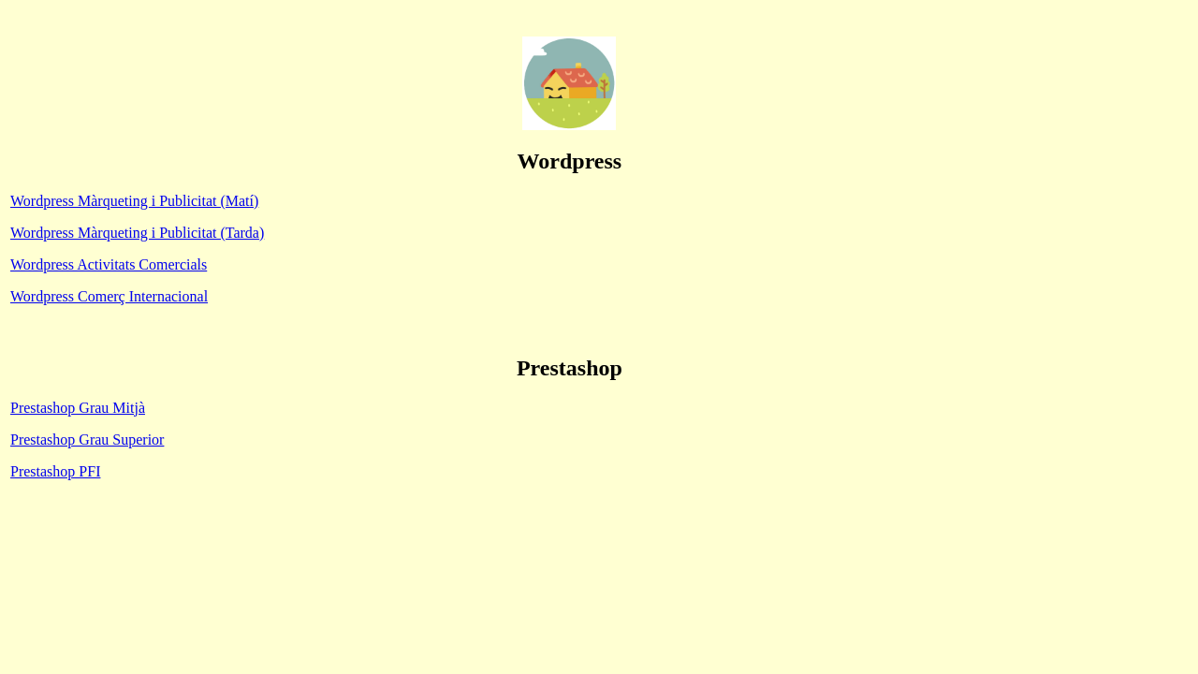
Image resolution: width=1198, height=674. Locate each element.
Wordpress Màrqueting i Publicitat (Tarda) (137, 233)
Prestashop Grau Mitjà (77, 408)
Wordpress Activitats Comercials (108, 264)
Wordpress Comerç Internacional (109, 296)
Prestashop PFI (55, 471)
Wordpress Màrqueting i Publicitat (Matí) (134, 201)
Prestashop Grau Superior (87, 439)
